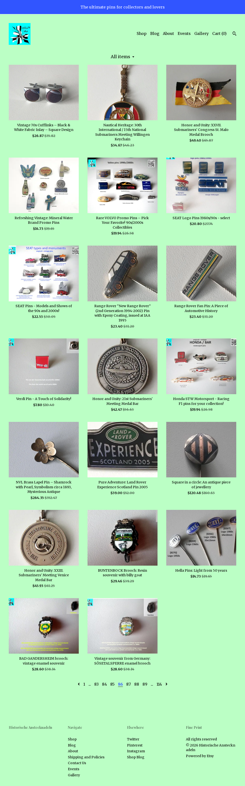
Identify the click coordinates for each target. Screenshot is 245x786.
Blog (154, 33)
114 (159, 684)
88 (136, 684)
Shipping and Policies (86, 757)
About (168, 33)
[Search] (234, 34)
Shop (142, 33)
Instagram (136, 751)
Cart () (219, 33)
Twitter (133, 739)
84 (104, 684)
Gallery (201, 33)
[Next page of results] (166, 684)
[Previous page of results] (79, 684)
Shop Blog (135, 757)
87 (128, 684)
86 (120, 684)
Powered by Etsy (200, 756)
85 (112, 684)
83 (96, 684)
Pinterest (134, 745)
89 (144, 684)
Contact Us (77, 763)
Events (184, 33)
